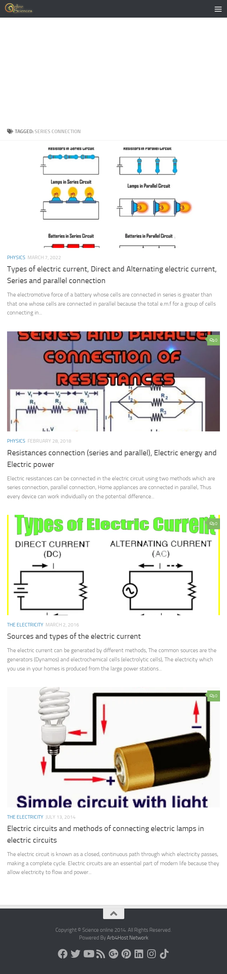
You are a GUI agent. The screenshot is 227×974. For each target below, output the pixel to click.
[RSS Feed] (101, 954)
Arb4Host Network (127, 938)
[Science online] (63, 954)
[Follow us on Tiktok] (164, 954)
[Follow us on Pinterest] (126, 954)
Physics (16, 258)
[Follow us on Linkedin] (139, 954)
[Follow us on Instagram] (152, 954)
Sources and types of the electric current (74, 636)
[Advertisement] (113, 74)
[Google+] (114, 954)
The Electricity (25, 625)
